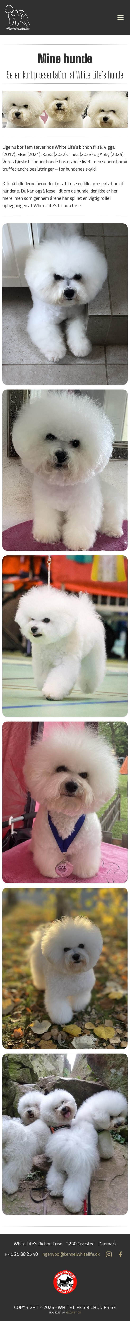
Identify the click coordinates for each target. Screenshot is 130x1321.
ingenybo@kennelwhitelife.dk (71, 1254)
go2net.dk (73, 1312)
